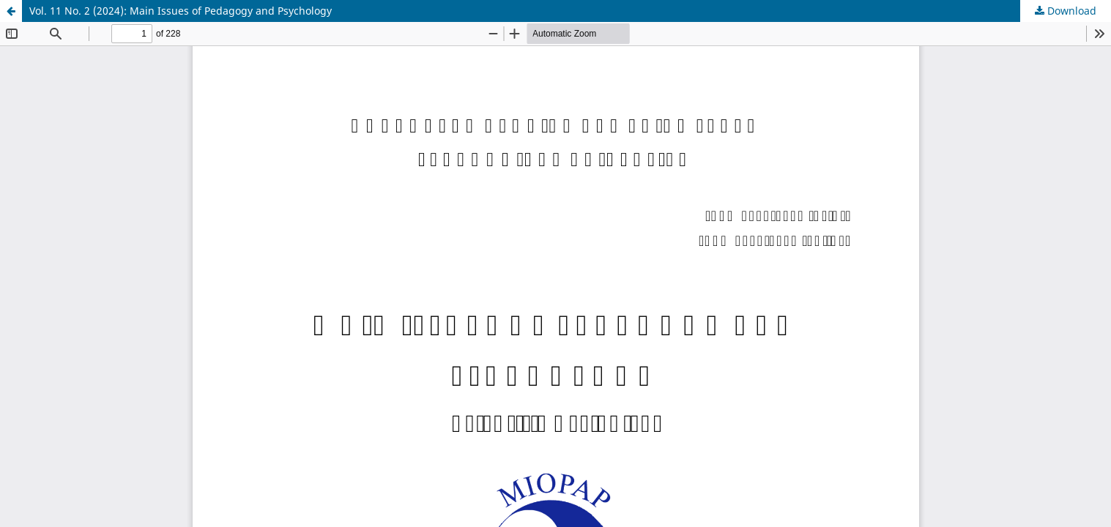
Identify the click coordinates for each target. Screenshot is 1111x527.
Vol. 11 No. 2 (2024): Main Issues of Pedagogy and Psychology (180, 11)
